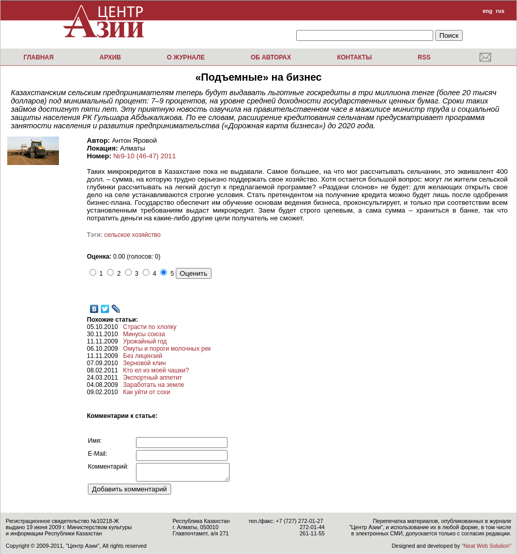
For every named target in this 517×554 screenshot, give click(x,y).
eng (487, 11)
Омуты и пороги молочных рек (167, 348)
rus (500, 11)
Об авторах (271, 57)
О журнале (186, 57)
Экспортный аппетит (152, 377)
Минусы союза (144, 334)
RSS (424, 57)
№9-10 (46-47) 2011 (144, 156)
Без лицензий (142, 356)
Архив (110, 57)
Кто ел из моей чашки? (156, 370)
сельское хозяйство (132, 234)
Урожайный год (145, 341)
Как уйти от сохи (146, 392)
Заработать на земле (153, 384)
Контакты (354, 57)
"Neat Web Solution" (486, 546)
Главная (38, 57)
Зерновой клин (144, 363)
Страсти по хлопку (149, 327)
